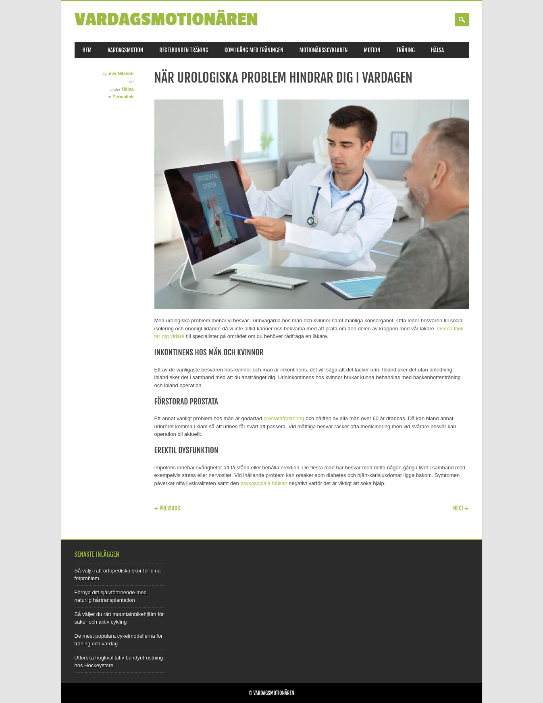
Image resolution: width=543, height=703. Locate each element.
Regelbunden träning (183, 50)
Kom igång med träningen (254, 50)
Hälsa (437, 50)
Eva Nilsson (120, 73)
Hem (87, 50)
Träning (406, 50)
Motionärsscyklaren (324, 50)
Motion (372, 50)
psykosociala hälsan (263, 483)
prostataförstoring (284, 418)
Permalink (123, 96)
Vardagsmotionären (166, 19)
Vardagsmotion (125, 50)
